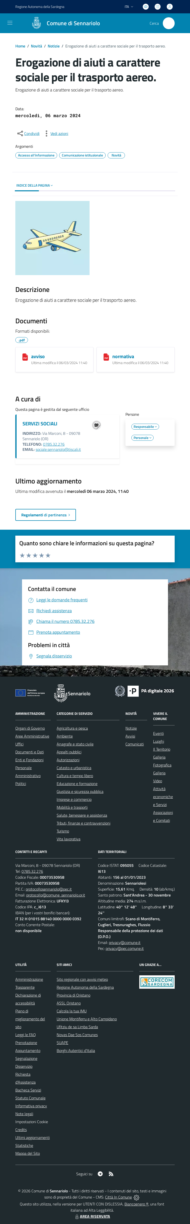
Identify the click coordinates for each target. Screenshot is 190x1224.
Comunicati (134, 744)
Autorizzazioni (68, 760)
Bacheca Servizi (28, 1090)
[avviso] (25, 357)
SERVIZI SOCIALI (40, 423)
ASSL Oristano (69, 1003)
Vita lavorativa (68, 839)
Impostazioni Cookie (31, 1122)
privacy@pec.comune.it (125, 948)
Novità (36, 46)
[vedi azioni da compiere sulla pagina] (55, 133)
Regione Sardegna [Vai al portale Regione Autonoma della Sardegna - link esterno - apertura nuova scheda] (39, 6)
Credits (21, 1130)
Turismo (63, 831)
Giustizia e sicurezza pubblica (80, 791)
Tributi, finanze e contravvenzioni (83, 823)
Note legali (24, 1114)
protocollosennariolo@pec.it (49, 889)
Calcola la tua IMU (72, 1011)
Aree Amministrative (32, 736)
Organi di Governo (30, 728)
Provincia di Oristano (73, 995)
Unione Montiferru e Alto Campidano (87, 1019)
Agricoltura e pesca (72, 728)
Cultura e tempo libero (75, 776)
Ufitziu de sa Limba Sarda (77, 1027)
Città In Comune (118, 1197)
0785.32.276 (54, 444)
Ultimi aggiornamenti (32, 1137)
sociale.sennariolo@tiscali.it (58, 449)
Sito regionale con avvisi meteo (82, 979)
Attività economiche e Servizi (163, 797)
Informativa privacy (31, 1106)
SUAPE (62, 1043)
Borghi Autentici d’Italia (76, 1050)
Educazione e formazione (77, 784)
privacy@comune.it (125, 942)
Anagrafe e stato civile (75, 744)
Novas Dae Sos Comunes (77, 1035)
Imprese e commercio (74, 799)
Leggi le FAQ (25, 1035)
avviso (38, 356)
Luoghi (158, 741)
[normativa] (106, 357)
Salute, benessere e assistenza (82, 815)
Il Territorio (161, 749)
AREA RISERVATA (92, 1216)
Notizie (54, 46)
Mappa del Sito (27, 1153)
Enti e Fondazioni (29, 760)
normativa (123, 356)
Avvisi (130, 736)
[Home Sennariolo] (63, 23)
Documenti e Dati (29, 752)
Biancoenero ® (136, 1204)
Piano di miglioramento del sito (30, 1019)
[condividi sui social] (28, 133)
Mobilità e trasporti (72, 807)
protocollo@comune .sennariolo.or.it (55, 895)
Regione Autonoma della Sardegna (85, 987)
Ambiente (65, 736)
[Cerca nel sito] (169, 23)
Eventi (158, 733)
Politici (20, 784)
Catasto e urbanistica (74, 768)
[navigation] (10, 23)
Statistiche (24, 1145)
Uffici (19, 744)
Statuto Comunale (30, 1098)
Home (20, 46)
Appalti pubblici (69, 752)
